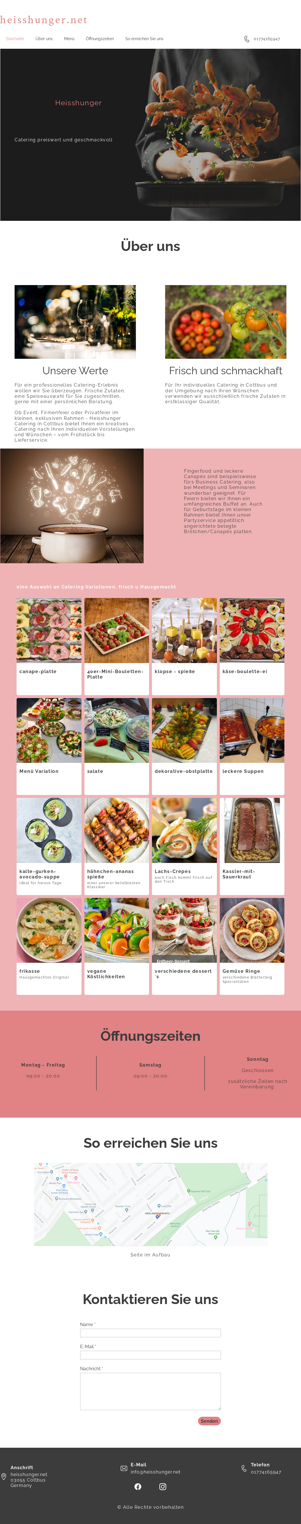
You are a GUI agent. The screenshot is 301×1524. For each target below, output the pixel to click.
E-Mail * (88, 1346)
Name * (88, 1324)
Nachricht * (91, 1368)
